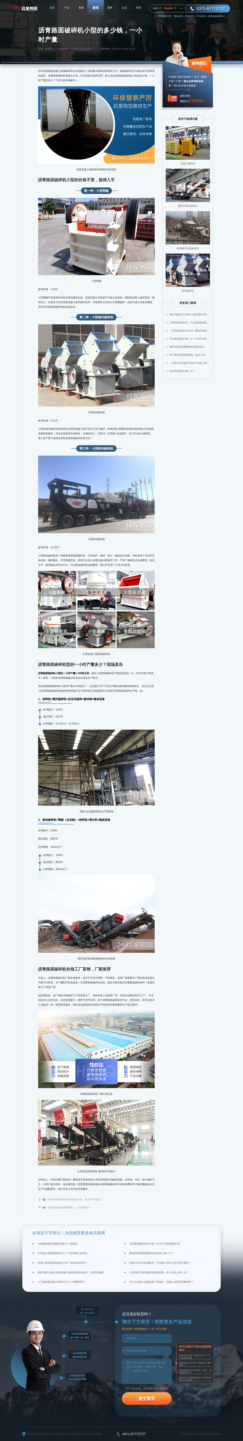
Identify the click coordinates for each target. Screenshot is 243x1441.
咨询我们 (199, 63)
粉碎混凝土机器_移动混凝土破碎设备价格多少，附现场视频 (71, 1272)
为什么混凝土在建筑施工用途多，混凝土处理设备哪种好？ (161, 1282)
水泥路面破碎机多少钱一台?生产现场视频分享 (154, 1243)
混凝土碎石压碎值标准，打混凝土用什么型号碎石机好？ (160, 1262)
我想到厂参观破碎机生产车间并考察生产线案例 (195, 1378)
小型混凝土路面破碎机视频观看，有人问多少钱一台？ (159, 1272)
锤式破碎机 (188, 290)
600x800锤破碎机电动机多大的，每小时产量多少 (75, 1199)
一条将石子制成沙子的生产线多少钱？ (189, 363)
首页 (52, 7)
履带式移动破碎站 (188, 206)
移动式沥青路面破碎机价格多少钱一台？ (151, 1253)
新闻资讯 (190, 16)
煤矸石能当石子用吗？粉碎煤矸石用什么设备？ (190, 314)
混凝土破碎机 (187, 163)
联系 (138, 7)
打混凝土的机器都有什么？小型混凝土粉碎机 (62, 1253)
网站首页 (179, 16)
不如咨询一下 (170, 8)
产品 (66, 7)
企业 (124, 7)
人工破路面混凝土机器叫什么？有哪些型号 (61, 1282)
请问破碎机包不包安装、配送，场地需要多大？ (195, 1371)
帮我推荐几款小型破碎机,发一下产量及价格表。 (194, 1356)
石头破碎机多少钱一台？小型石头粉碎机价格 (190, 338)
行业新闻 (202, 16)
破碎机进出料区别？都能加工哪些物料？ (195, 1364)
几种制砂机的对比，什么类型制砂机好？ (190, 322)
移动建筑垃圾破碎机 (188, 248)
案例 (81, 7)
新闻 (96, 7)
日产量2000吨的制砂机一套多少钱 (187, 354)
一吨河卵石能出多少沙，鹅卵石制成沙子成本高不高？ (190, 330)
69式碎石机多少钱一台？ (182, 371)
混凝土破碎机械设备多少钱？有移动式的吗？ (62, 1262)
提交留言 (146, 1398)
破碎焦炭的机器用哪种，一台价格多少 (69, 1207)
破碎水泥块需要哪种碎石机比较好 (187, 346)
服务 (110, 7)
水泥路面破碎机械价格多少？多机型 (57, 1243)
